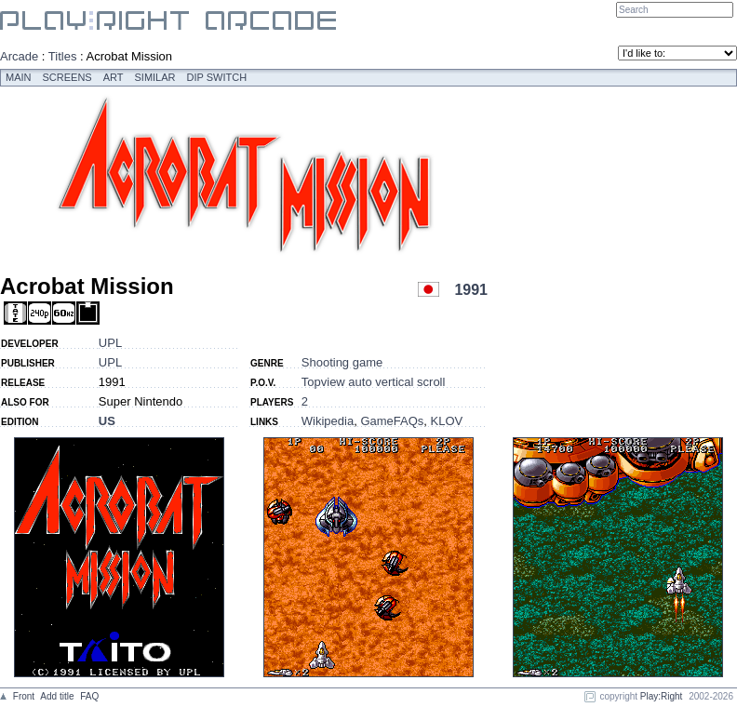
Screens (67, 77)
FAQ (89, 696)
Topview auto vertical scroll (374, 382)
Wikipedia (328, 421)
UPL (110, 343)
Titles (62, 56)
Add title (57, 696)
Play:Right (661, 696)
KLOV (447, 421)
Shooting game (342, 362)
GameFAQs (391, 421)
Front (23, 696)
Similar (155, 77)
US (107, 421)
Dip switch (217, 77)
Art (113, 77)
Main (19, 77)
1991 (471, 290)
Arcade (19, 56)
